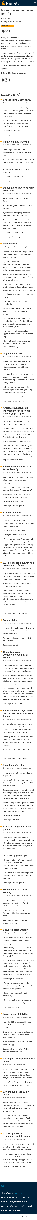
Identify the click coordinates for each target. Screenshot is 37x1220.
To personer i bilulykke (15, 1014)
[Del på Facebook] (2, 31)
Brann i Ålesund (12, 512)
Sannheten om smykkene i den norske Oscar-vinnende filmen (18, 713)
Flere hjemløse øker (14, 765)
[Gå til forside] (10, 3)
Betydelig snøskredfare (16, 929)
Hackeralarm (10, 243)
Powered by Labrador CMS (18, 1217)
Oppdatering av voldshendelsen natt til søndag (15, 655)
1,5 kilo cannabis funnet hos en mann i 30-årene (18, 564)
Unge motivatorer (12, 353)
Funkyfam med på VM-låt (16, 141)
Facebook (18, 1193)
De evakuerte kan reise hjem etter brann (18, 189)
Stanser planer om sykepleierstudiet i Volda (16, 1135)
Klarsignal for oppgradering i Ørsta (19, 1060)
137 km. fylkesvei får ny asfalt (16, 1093)
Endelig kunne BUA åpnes (17, 100)
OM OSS (4, 1186)
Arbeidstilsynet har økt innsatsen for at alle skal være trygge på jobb (16, 411)
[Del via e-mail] (9, 31)
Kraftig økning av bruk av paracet (17, 828)
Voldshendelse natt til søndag (15, 891)
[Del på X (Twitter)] (6, 31)
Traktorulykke (10, 620)
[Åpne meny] (34, 2)
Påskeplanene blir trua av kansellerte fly (17, 468)
